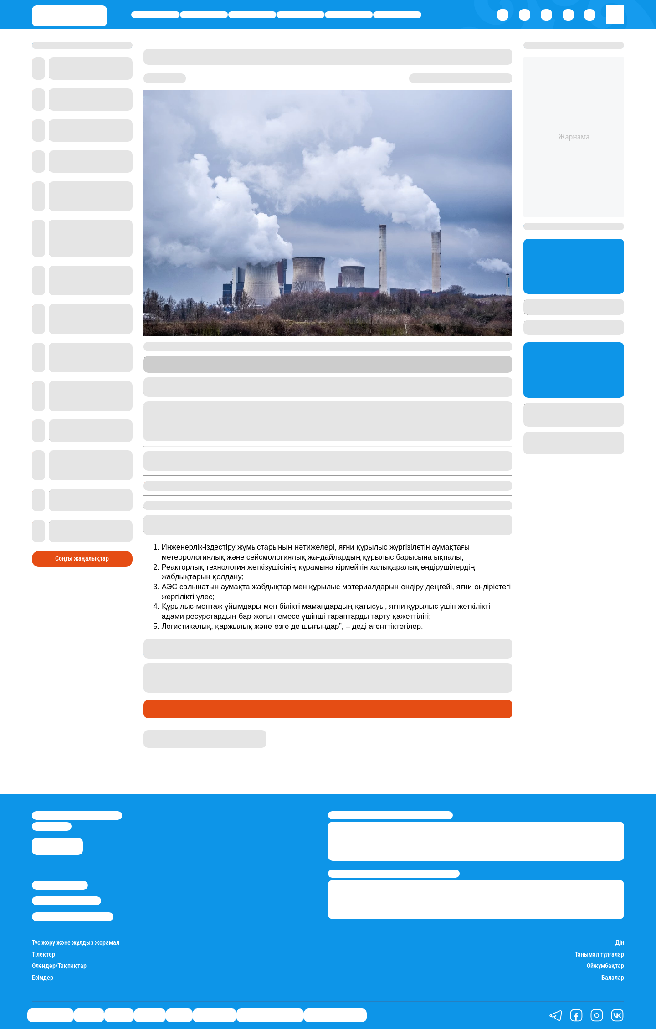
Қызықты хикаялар (270, 1015)
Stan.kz (466, 360)
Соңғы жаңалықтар (82, 558)
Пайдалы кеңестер (335, 1015)
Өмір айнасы (155, 14)
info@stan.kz (52, 826)
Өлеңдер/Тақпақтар (59, 965)
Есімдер (42, 977)
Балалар (612, 977)
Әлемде (300, 14)
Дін (619, 942)
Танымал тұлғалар (599, 954)
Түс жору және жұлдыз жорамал (75, 942)
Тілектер (43, 954)
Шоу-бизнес (397, 14)
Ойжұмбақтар (605, 965)
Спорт (348, 14)
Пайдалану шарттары (72, 916)
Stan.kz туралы (60, 885)
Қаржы (204, 14)
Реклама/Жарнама (66, 900)
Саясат (252, 14)
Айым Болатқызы (169, 734)
